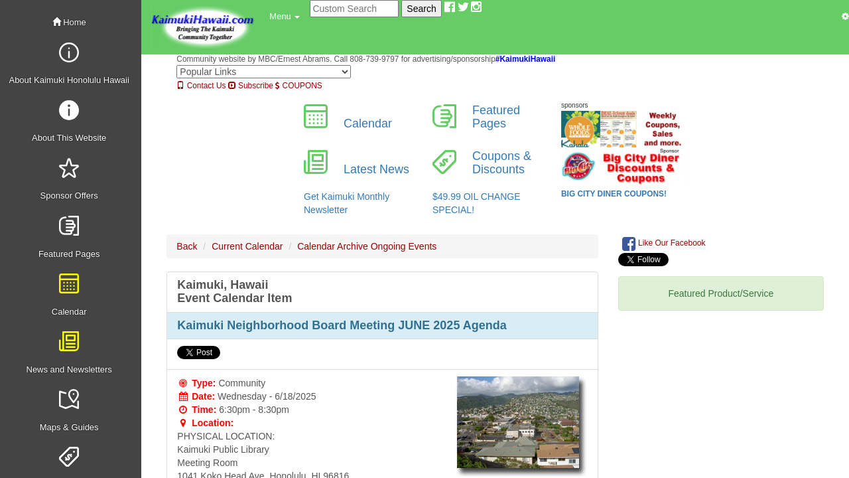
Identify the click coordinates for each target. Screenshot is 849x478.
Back (186, 246)
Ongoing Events (404, 246)
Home (69, 22)
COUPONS (298, 85)
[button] (284, 16)
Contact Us (201, 85)
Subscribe (250, 85)
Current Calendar (247, 246)
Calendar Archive (332, 246)
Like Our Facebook (664, 244)
